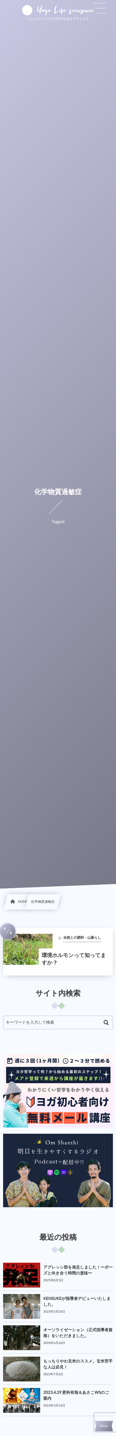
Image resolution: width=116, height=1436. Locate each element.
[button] (99, 8)
